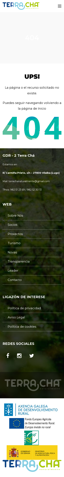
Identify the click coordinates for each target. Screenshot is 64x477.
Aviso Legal (16, 317)
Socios (12, 225)
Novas (12, 252)
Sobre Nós (15, 216)
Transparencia (19, 261)
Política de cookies (22, 327)
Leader (13, 271)
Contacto (15, 280)
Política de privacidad (24, 308)
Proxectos (15, 234)
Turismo (14, 243)
